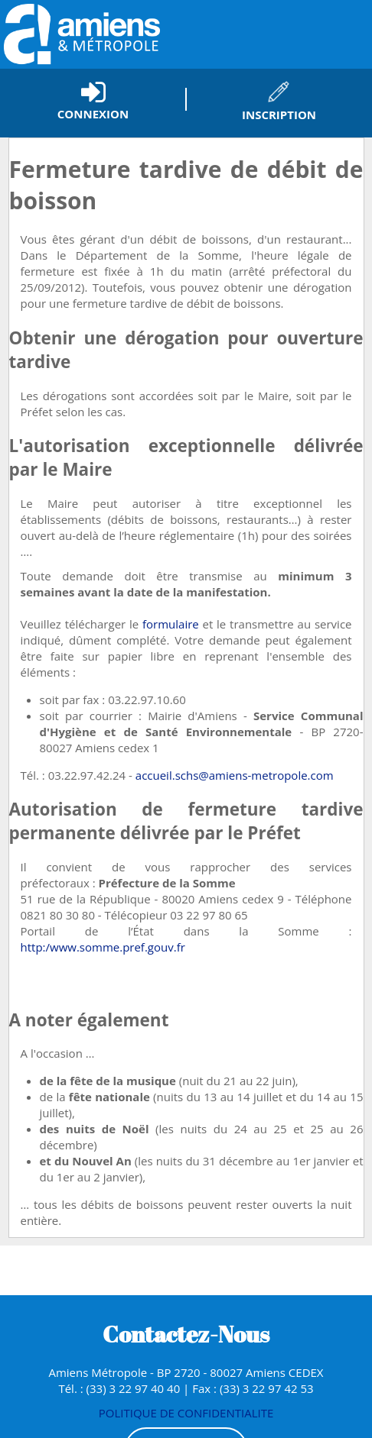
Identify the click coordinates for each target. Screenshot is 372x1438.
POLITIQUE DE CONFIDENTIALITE (186, 1412)
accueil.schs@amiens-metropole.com (234, 775)
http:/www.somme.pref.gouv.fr (103, 947)
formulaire (170, 624)
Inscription (279, 114)
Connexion (93, 113)
